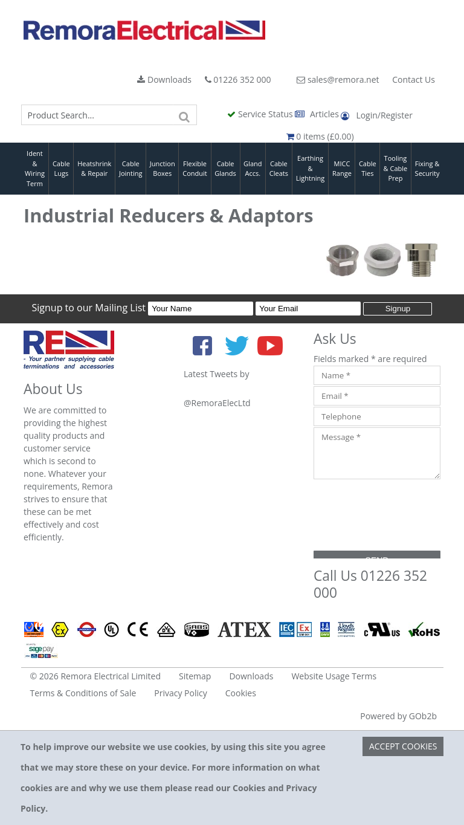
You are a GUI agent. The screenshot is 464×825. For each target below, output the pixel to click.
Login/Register (376, 115)
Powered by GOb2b (398, 716)
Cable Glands (225, 168)
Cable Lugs (61, 168)
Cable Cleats (278, 168)
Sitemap (195, 676)
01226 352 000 (238, 79)
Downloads (164, 79)
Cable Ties (367, 168)
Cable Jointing (131, 168)
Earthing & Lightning (310, 168)
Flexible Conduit (194, 168)
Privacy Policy (180, 693)
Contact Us (413, 79)
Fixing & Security (427, 168)
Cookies (240, 693)
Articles (318, 114)
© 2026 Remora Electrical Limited (95, 676)
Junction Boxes (162, 168)
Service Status (261, 114)
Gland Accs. (252, 168)
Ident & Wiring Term (35, 168)
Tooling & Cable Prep (396, 168)
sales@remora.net (338, 79)
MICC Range (342, 168)
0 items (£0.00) (320, 136)
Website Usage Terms (333, 676)
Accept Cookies (403, 746)
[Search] (185, 115)
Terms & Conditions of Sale (83, 693)
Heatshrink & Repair (94, 168)
